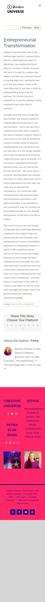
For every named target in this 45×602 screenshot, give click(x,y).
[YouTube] (12, 414)
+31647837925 (33, 428)
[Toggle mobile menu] (40, 5)
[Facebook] (8, 414)
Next (36, 27)
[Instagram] (16, 414)
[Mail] (18, 443)
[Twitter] (14, 443)
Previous (27, 27)
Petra (8, 304)
